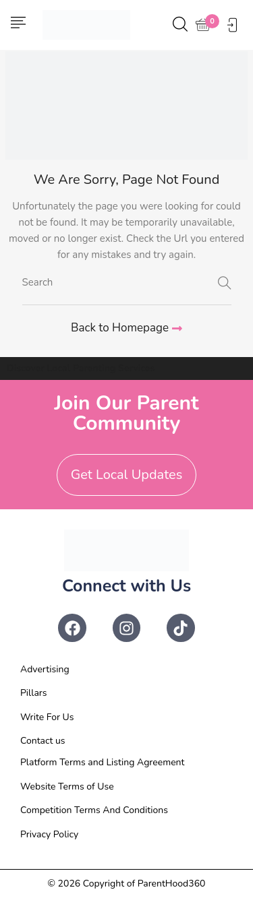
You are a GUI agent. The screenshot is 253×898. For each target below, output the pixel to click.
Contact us (42, 740)
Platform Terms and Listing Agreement (102, 762)
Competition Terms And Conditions (94, 810)
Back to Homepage (126, 327)
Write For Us (47, 717)
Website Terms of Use (67, 786)
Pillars (33, 692)
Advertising (44, 669)
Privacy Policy (49, 834)
